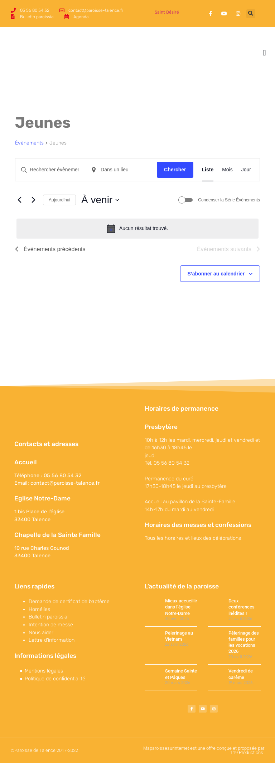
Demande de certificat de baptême (69, 601)
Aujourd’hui (59, 199)
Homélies (39, 609)
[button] (250, 13)
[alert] (137, 229)
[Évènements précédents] (19, 200)
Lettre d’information (51, 640)
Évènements (29, 143)
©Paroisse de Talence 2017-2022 (44, 750)
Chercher (175, 169)
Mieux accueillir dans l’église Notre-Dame (181, 607)
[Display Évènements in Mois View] (227, 169)
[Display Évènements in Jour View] (246, 169)
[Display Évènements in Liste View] (208, 169)
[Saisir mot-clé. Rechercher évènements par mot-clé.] (50, 169)
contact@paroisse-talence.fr (65, 483)
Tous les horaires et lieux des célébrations (193, 538)
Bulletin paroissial (48, 617)
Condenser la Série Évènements (229, 199)
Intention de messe (51, 625)
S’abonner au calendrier (216, 274)
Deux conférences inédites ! (241, 607)
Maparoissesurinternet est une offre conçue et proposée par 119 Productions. (203, 750)
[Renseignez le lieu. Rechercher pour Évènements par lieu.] (121, 169)
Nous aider (41, 633)
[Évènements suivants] (33, 200)
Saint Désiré (167, 12)
